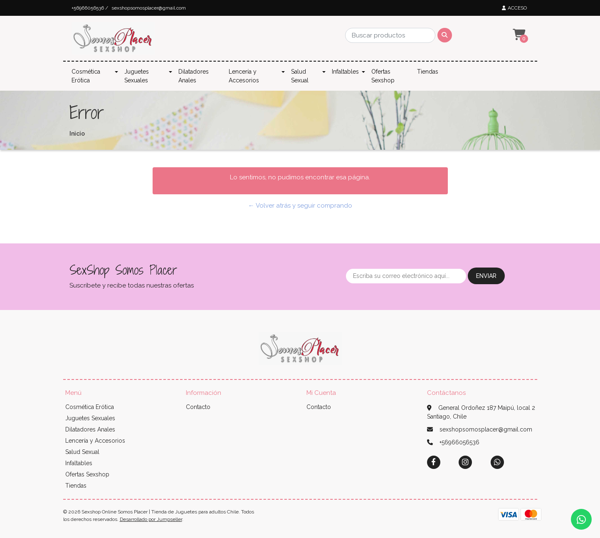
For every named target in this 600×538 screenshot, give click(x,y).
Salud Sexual (300, 76)
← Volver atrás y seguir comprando (300, 205)
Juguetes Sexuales (136, 76)
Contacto (198, 407)
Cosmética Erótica (86, 76)
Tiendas (427, 71)
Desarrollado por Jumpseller (151, 519)
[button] (518, 35)
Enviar (486, 276)
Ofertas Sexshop (383, 76)
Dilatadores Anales (193, 76)
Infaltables (345, 71)
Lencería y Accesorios (244, 76)
